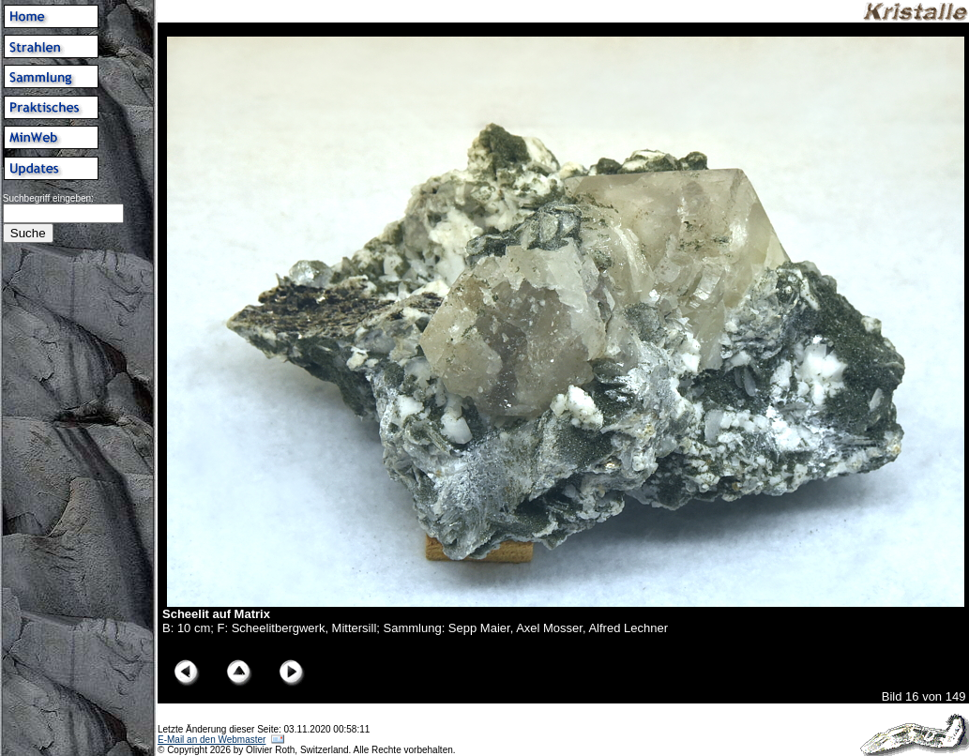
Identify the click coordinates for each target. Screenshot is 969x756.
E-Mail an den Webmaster (211, 739)
